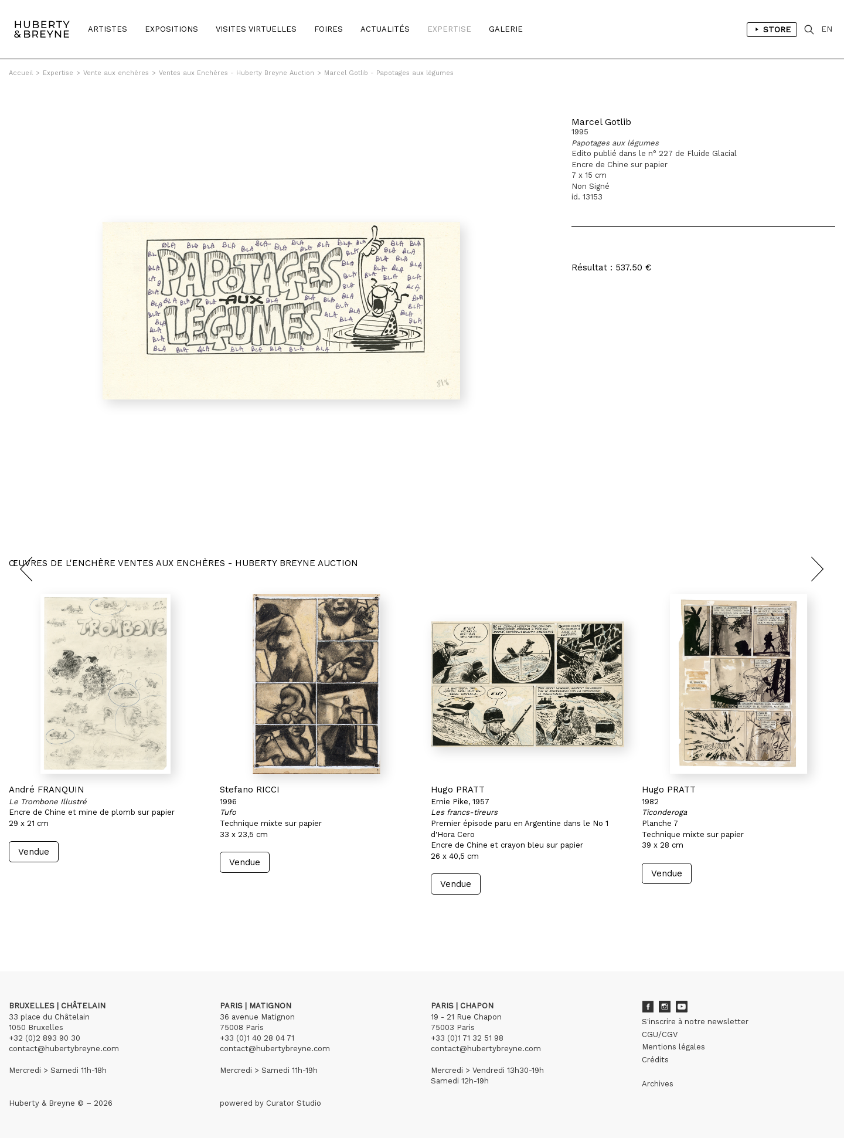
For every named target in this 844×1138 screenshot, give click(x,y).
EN (826, 29)
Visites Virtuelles (256, 29)
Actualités (385, 29)
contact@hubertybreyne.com (64, 1048)
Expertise (449, 29)
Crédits (655, 1059)
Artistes (107, 29)
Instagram (665, 1006)
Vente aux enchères (116, 73)
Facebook (648, 1006)
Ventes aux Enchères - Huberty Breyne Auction (236, 73)
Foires (328, 29)
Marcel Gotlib (601, 121)
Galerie (506, 29)
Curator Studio (293, 1103)
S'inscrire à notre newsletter (695, 1021)
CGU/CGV (660, 1034)
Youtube (682, 1006)
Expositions (171, 29)
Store (772, 29)
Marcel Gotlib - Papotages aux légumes (389, 73)
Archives (657, 1083)
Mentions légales (673, 1046)
